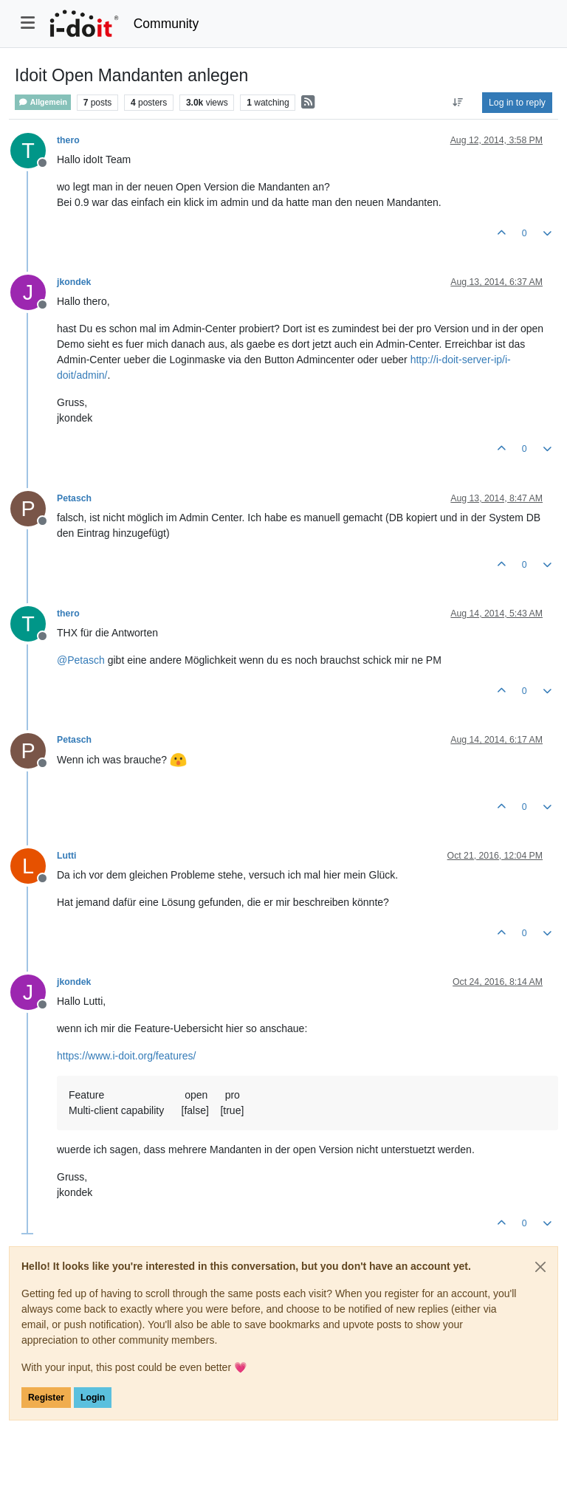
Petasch (74, 498)
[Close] (540, 1267)
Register (46, 1397)
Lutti (67, 855)
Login (92, 1397)
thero (68, 140)
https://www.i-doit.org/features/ (126, 1056)
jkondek (74, 282)
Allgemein (42, 102)
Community (166, 23)
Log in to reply (517, 102)
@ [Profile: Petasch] (81, 660)
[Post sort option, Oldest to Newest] (458, 102)
